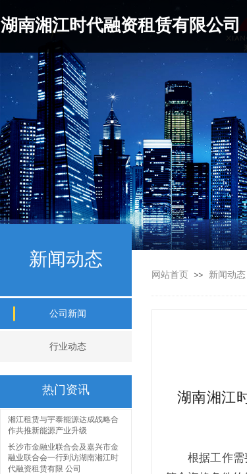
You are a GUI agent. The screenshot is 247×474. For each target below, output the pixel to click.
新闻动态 (227, 275)
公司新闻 (67, 314)
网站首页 (169, 275)
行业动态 (67, 347)
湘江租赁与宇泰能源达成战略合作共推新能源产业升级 (63, 425)
